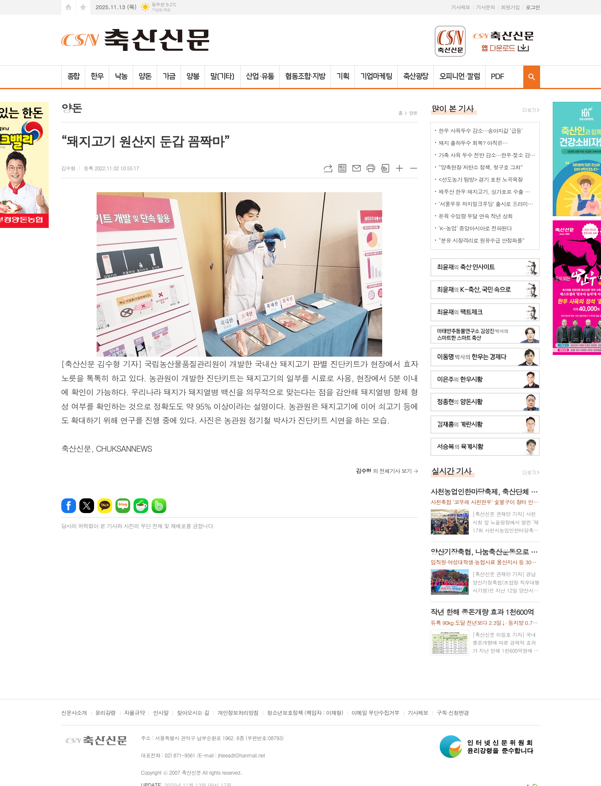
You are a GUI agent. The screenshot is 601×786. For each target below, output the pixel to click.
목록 (342, 168)
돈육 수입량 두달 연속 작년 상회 (475, 216)
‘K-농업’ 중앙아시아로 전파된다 (475, 228)
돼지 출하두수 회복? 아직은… (472, 143)
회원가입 (510, 7)
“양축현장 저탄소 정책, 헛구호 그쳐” (480, 167)
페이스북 (68, 505)
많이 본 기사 (452, 108)
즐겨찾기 (83, 7)
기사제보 (460, 7)
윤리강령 (105, 713)
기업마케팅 (376, 76)
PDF (497, 76)
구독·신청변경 (453, 713)
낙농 (121, 76)
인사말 (160, 713)
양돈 (145, 76)
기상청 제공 (161, 10)
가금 (169, 76)
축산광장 (415, 76)
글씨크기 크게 (399, 168)
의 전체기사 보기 (384, 471)
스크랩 (385, 168)
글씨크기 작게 (413, 168)
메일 (356, 168)
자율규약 (134, 713)
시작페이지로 (68, 7)
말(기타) (222, 76)
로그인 (533, 7)
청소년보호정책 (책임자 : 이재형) (305, 713)
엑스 (86, 505)
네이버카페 (141, 505)
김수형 (68, 168)
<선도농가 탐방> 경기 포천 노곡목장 (480, 179)
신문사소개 (74, 713)
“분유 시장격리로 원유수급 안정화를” (481, 240)
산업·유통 (260, 76)
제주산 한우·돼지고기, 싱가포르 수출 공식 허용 (486, 192)
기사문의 (485, 7)
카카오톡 (104, 505)
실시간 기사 (451, 470)
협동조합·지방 (305, 76)
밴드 (159, 505)
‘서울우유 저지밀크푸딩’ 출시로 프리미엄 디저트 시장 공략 (486, 204)
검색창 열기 (531, 77)
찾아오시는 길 (193, 713)
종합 (73, 76)
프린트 (371, 168)
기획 (342, 76)
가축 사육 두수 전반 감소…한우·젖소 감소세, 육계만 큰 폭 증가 (486, 155)
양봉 (192, 76)
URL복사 (328, 168)
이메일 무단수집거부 (375, 713)
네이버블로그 (122, 505)
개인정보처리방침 (238, 713)
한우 (97, 76)
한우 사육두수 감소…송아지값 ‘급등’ (480, 131)
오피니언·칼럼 (459, 76)
